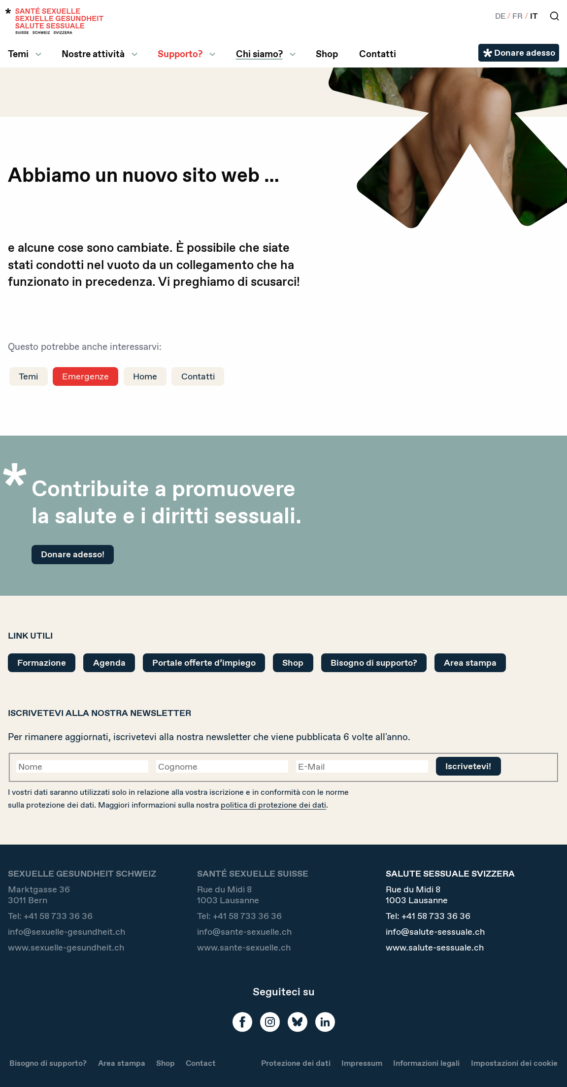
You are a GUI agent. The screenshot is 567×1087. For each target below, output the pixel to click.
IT (534, 16)
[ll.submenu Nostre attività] (134, 54)
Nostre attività (93, 54)
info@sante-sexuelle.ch (244, 931)
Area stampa (470, 662)
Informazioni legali (426, 1063)
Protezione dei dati (296, 1063)
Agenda (109, 662)
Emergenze (85, 376)
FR (517, 16)
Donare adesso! (72, 554)
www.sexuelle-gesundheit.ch (66, 947)
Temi (18, 54)
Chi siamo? (259, 54)
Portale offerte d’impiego (204, 662)
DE (500, 16)
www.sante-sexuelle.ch (244, 947)
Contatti (377, 54)
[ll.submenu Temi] (38, 54)
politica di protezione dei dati (273, 805)
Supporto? (180, 54)
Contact (201, 1063)
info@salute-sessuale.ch (435, 931)
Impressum (361, 1063)
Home (145, 376)
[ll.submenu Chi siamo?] (293, 54)
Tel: (50, 916)
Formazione (41, 662)
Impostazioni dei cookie (514, 1063)
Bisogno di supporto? (374, 662)
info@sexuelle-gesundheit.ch (66, 931)
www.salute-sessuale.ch (435, 947)
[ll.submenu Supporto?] (212, 54)
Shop (327, 54)
